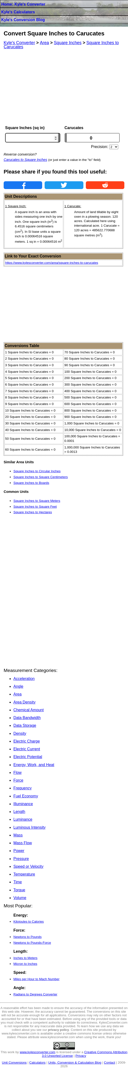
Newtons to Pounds (27, 937)
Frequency (22, 788)
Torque (19, 890)
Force (18, 780)
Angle (18, 686)
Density (19, 733)
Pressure (21, 859)
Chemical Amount (28, 710)
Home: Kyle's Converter (23, 4)
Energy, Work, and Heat (33, 765)
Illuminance (23, 804)
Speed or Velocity (28, 866)
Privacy (80, 1056)
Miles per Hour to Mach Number (36, 979)
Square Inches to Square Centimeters (40, 477)
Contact (109, 1062)
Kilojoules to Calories (28, 921)
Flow (17, 772)
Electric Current (26, 749)
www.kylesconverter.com (37, 1052)
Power (18, 851)
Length (19, 812)
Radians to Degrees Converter (35, 994)
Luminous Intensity (29, 827)
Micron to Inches (25, 964)
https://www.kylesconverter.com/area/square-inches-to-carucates (51, 263)
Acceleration (24, 679)
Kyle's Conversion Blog (23, 20)
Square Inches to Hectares (32, 512)
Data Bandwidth (27, 718)
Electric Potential (27, 757)
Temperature (24, 874)
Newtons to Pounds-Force (32, 942)
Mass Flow (22, 843)
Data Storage (24, 725)
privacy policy (58, 1030)
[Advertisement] (64, 87)
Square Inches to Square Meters (36, 501)
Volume (19, 898)
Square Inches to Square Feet (35, 506)
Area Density (24, 702)
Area (17, 694)
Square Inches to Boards (31, 483)
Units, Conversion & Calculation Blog (74, 1062)
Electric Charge (26, 741)
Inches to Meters (25, 958)
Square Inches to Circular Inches (36, 471)
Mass (18, 835)
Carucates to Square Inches (25, 160)
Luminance (22, 819)
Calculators (37, 1062)
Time (17, 882)
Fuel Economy (25, 796)
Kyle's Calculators (18, 12)
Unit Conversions (14, 1062)
